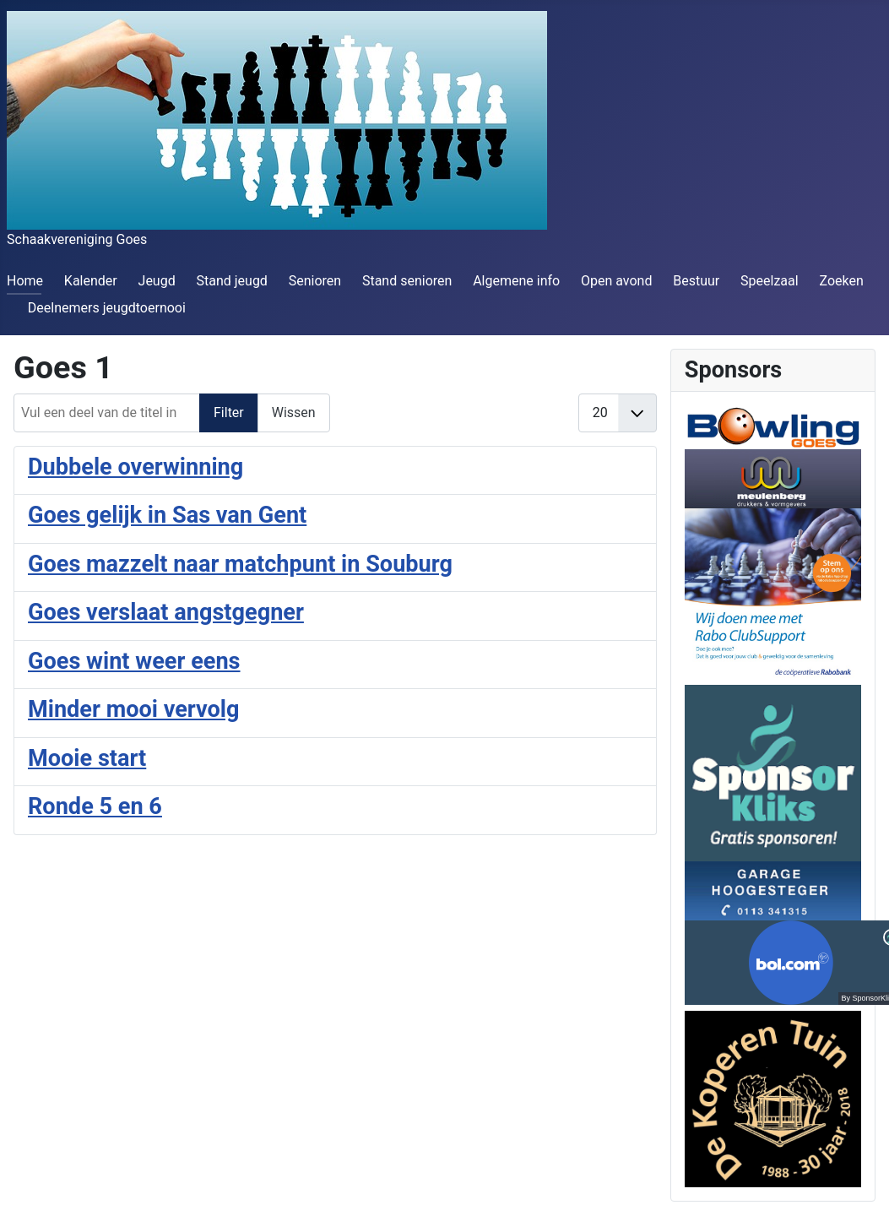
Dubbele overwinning (135, 466)
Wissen (294, 412)
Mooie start (87, 758)
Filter (229, 412)
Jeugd (157, 281)
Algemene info (516, 281)
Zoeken (841, 281)
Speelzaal (769, 281)
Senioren (315, 281)
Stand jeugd (231, 281)
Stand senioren (407, 281)
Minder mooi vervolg (134, 709)
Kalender (90, 281)
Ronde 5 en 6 (95, 806)
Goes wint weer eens (134, 661)
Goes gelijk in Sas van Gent (167, 515)
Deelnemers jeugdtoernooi (107, 308)
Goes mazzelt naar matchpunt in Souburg (240, 564)
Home (25, 281)
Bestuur (696, 281)
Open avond (616, 281)
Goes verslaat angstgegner (166, 612)
